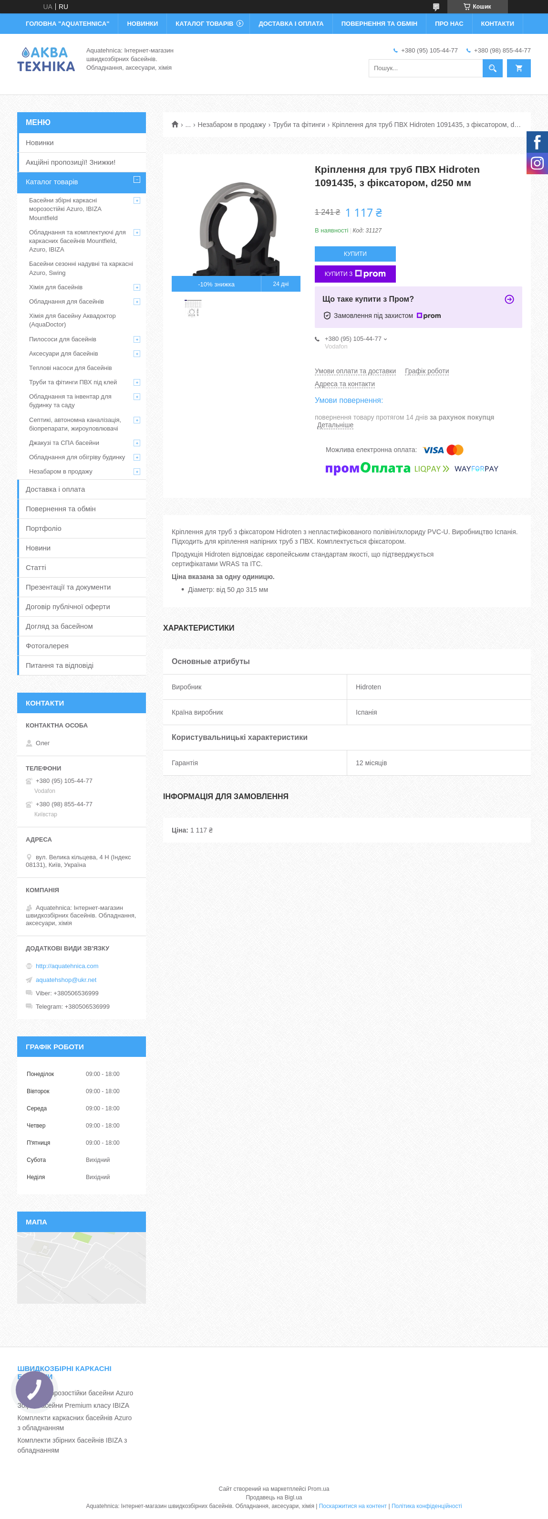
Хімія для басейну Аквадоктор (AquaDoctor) (72, 320)
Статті (36, 567)
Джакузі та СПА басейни (64, 442)
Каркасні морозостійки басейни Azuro (75, 1393)
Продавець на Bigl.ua (274, 1497)
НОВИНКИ (142, 23)
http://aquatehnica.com (67, 966)
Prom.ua (318, 1489)
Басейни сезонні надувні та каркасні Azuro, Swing (81, 268)
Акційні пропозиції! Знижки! (70, 162)
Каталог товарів (52, 182)
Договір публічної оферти (68, 606)
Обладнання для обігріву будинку (77, 457)
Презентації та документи (68, 587)
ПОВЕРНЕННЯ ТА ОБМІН (379, 23)
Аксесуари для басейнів (63, 353)
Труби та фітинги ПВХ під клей (73, 382)
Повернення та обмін (61, 509)
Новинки (40, 142)
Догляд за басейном (59, 626)
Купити (355, 254)
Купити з (355, 274)
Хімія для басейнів (56, 287)
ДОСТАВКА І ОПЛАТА (290, 23)
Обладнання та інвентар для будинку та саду (70, 401)
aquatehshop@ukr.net (66, 979)
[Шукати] (493, 68)
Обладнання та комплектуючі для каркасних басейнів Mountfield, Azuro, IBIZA (77, 241)
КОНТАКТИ (498, 23)
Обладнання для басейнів (66, 301)
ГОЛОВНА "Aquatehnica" (67, 23)
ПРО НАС (449, 23)
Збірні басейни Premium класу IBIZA (73, 1405)
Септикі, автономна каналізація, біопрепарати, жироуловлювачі (75, 424)
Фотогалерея (47, 646)
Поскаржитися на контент (353, 1506)
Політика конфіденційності (427, 1506)
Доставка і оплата (55, 489)
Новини (38, 548)
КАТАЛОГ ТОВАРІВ (204, 23)
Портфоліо (44, 528)
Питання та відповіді (59, 665)
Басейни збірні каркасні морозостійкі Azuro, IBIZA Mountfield (65, 209)
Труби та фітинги (299, 124)
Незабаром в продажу (232, 124)
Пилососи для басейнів (62, 339)
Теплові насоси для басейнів (70, 367)
